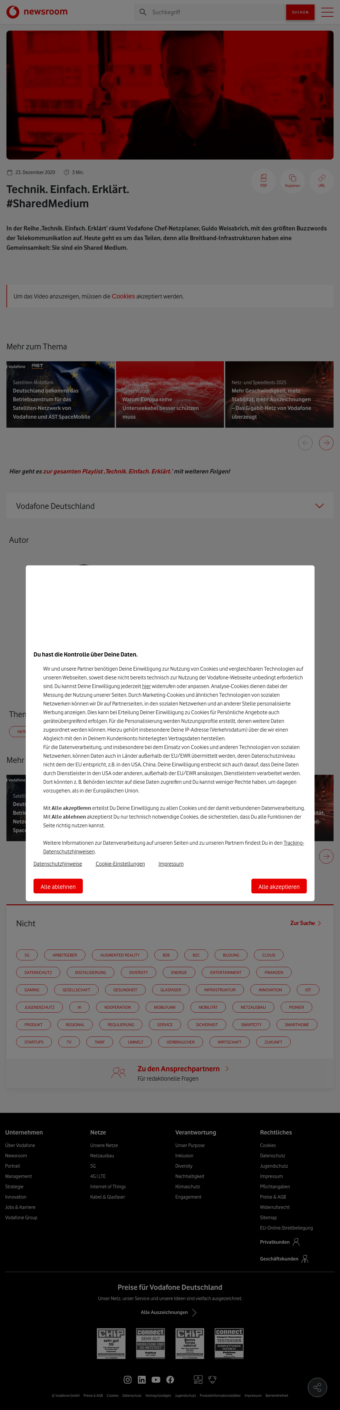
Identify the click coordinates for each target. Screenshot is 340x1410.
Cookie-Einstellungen (120, 864)
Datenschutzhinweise (58, 864)
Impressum (171, 864)
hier (146, 686)
